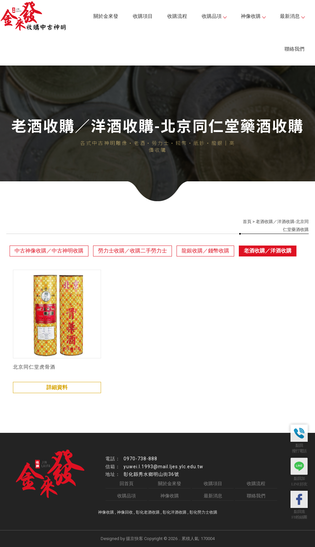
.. (180, 538)
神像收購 (253, 16)
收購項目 (143, 16)
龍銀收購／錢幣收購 (205, 251)
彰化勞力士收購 (203, 512)
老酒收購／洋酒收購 (267, 251)
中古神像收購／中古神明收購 (49, 251)
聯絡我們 (294, 49)
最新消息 (292, 16)
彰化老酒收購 (148, 512)
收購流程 (177, 16)
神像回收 (125, 512)
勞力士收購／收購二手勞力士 (132, 251)
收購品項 (214, 16)
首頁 (247, 221)
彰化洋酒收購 (174, 512)
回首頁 (126, 483)
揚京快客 (134, 538)
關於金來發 (105, 16)
